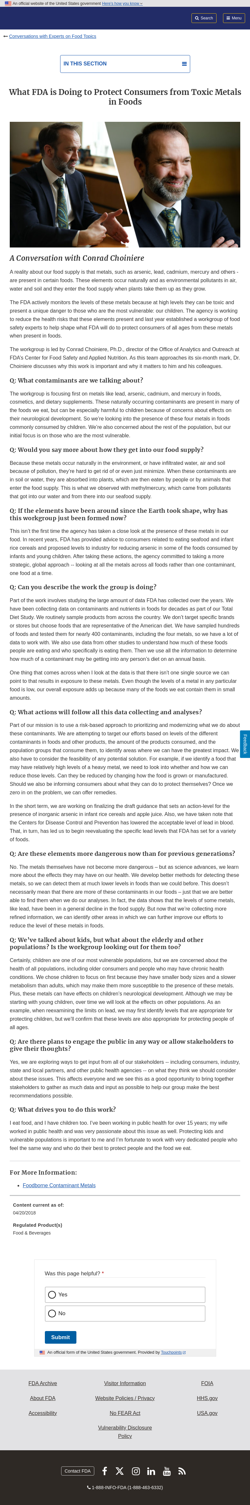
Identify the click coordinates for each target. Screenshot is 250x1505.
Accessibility (43, 1413)
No (62, 1313)
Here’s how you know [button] (122, 3)
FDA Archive (42, 1383)
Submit (60, 1337)
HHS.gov (207, 1398)
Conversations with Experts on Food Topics (52, 36)
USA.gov (207, 1413)
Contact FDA (78, 1471)
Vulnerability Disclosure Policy (125, 1432)
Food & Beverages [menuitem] (32, 1232)
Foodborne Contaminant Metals (59, 1185)
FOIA (207, 1383)
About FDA (42, 1398)
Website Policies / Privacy (125, 1398)
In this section (85, 63)
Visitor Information (125, 1383)
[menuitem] (125, 1211)
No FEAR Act (125, 1413)
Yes (63, 1295)
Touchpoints (171, 1352)
